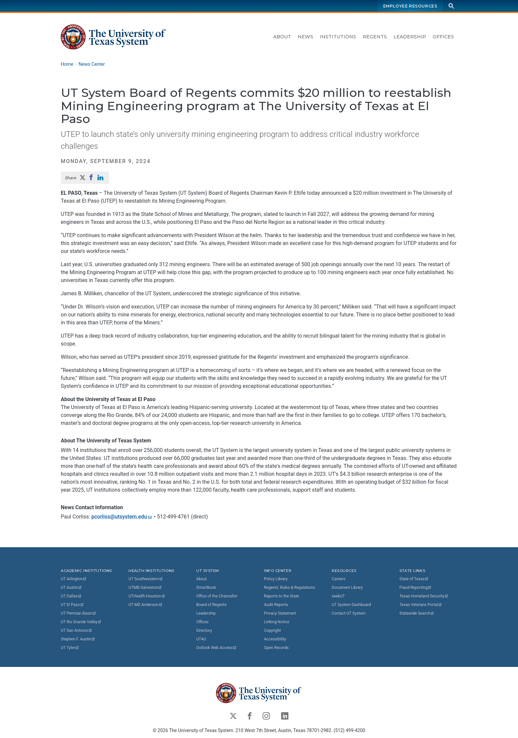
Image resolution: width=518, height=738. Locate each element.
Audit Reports (276, 604)
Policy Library (275, 579)
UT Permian (78, 613)
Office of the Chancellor (217, 596)
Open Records (276, 647)
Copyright (272, 630)
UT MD (146, 604)
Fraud (415, 587)
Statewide (416, 613)
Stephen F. (78, 639)
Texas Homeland (423, 596)
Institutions (338, 37)
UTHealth (147, 596)
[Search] (451, 6)
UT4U (201, 639)
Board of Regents (211, 604)
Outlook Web (216, 647)
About (282, 37)
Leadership (409, 37)
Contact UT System (348, 613)
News (305, 37)
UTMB (145, 587)
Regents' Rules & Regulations (289, 587)
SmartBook (206, 587)
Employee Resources (410, 6)
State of (414, 579)
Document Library (347, 587)
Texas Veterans (420, 604)
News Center (92, 64)
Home (67, 64)
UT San (76, 630)
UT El (72, 604)
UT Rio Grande (81, 622)
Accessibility (275, 639)
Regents (375, 37)
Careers (338, 579)
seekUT (338, 596)
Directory (204, 630)
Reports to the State (281, 596)
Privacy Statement (280, 613)
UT (74, 579)
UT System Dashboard (351, 604)
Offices (443, 37)
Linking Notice (276, 622)
